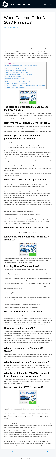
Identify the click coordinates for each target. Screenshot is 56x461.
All (29, 4)
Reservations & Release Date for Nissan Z (17, 67)
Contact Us (51, 4)
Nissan (5, 27)
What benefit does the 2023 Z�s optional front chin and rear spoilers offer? (26, 85)
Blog (24, 4)
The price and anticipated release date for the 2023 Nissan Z (21, 65)
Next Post (47, 451)
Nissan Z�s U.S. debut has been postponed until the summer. (22, 69)
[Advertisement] (29, 37)
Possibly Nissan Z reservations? (14, 76)
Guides (19, 4)
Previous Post (9, 451)
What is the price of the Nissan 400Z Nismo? (18, 81)
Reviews (13, 4)
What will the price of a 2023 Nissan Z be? (17, 72)
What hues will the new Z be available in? (17, 83)
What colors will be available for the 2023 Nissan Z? (19, 74)
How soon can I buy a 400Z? (13, 80)
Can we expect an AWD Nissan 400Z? (16, 87)
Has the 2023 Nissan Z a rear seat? (15, 78)
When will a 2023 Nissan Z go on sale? (16, 70)
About (46, 4)
